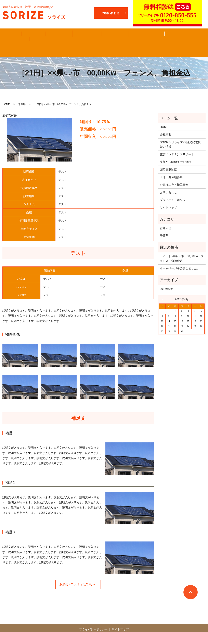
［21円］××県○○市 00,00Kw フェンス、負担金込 (182, 247)
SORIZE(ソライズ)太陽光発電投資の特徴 (180, 133)
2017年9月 (166, 277)
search (196, 37)
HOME (13, 37)
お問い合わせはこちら (77, 573)
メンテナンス (153, 37)
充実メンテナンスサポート (177, 143)
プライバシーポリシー (174, 188)
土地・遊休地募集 (126, 37)
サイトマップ (168, 196)
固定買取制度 (75, 37)
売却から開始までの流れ (51, 37)
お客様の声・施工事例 (99, 37)
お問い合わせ (177, 37)
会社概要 (30, 37)
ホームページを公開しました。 (180, 257)
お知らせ (165, 216)
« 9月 (164, 288)
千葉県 (22, 93)
